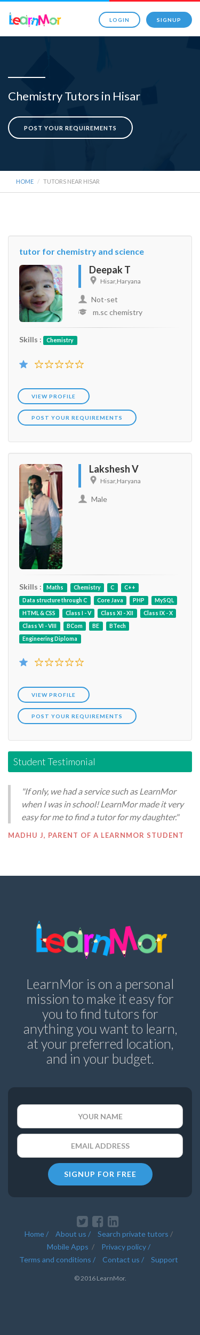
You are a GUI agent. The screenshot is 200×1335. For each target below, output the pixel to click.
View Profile (53, 396)
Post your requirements (70, 127)
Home (25, 181)
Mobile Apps (68, 1246)
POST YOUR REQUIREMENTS (77, 417)
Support (164, 1259)
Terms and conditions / (57, 1259)
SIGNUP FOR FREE (100, 1174)
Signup (169, 20)
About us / (73, 1233)
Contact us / (123, 1259)
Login (119, 20)
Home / (37, 1233)
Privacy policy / (125, 1246)
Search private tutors (133, 1233)
